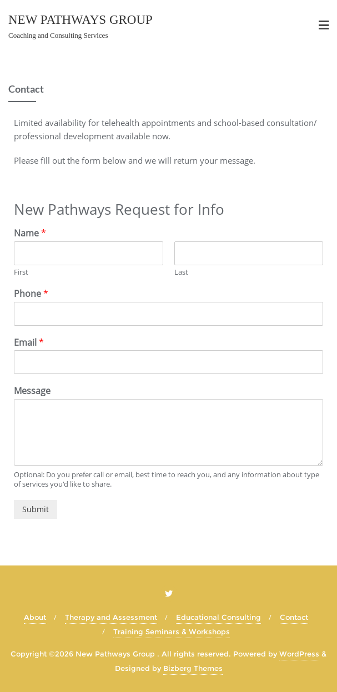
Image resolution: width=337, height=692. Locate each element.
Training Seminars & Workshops (171, 631)
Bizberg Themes (193, 668)
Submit (35, 509)
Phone (31, 294)
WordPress (299, 653)
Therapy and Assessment (111, 617)
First (21, 272)
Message (32, 391)
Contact (294, 617)
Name (30, 233)
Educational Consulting (218, 617)
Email (29, 342)
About (35, 617)
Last (181, 272)
